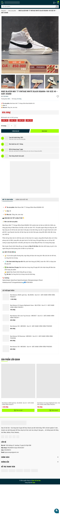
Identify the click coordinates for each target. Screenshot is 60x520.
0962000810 (10, 448)
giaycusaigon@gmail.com (12, 452)
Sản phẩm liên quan (10, 359)
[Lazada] (14, 436)
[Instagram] (6, 436)
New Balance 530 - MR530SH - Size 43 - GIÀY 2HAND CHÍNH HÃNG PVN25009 (31, 326)
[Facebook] (2, 436)
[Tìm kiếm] (57, 6)
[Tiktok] (17, 436)
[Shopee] (10, 436)
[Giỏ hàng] (58, 2)
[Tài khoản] (54, 2)
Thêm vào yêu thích (58, 96)
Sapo (33, 482)
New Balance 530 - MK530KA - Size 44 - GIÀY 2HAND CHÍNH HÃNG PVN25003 (31, 346)
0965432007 (20, 448)
